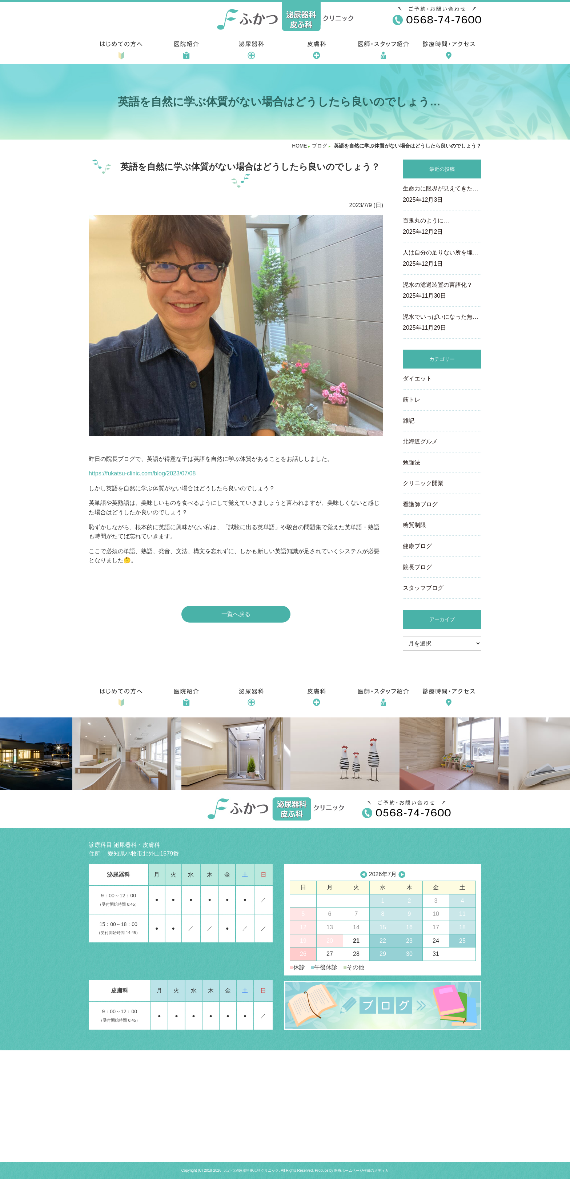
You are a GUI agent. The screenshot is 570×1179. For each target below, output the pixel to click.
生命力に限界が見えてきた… (442, 194)
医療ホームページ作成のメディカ (361, 1170)
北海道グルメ (420, 441)
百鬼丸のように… (442, 226)
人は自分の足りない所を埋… (442, 258)
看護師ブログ (420, 504)
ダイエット (417, 378)
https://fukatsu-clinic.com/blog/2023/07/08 (142, 473)
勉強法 (411, 462)
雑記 (408, 421)
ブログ (319, 146)
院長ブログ (417, 567)
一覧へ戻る (235, 614)
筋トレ (411, 400)
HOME (299, 146)
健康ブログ (417, 546)
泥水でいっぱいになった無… (442, 323)
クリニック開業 (423, 483)
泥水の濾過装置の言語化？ (442, 291)
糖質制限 (414, 525)
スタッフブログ (423, 588)
